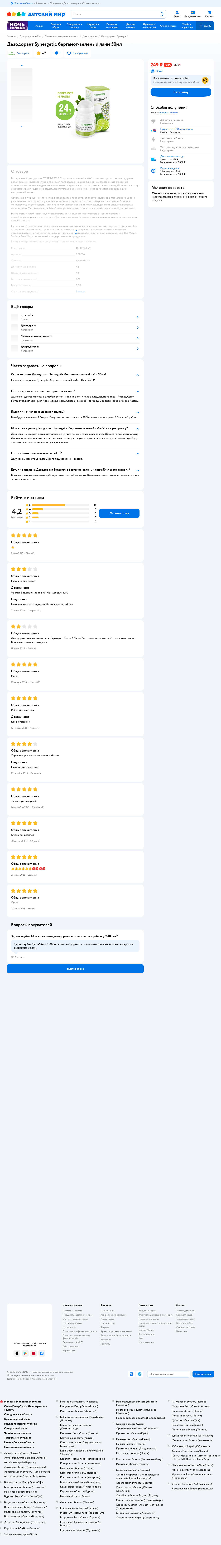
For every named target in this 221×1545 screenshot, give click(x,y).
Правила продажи (72, 1323)
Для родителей (29, 36)
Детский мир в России (19, 1378)
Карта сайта (69, 1350)
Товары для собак (185, 1318)
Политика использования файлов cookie (76, 1337)
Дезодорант (89, 36)
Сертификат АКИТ (73, 1342)
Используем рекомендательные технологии (30, 1375)
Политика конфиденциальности (80, 1331)
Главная (11, 36)
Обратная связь (71, 1346)
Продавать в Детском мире (77, 1314)
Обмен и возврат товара (75, 1318)
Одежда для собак (185, 1327)
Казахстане (38, 1378)
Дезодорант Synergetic (115, 36)
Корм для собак (184, 1323)
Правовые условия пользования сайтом (52, 1371)
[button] (205, 25)
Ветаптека (181, 1331)
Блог (140, 1338)
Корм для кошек (184, 1314)
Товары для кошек (185, 1310)
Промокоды (69, 1327)
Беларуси (51, 1378)
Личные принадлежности (60, 36)
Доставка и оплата (72, 1310)
